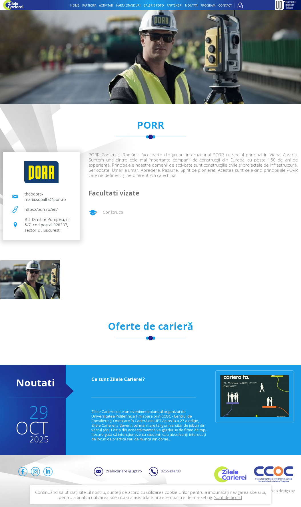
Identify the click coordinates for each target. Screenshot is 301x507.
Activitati (106, 5)
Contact (225, 5)
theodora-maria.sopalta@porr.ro (45, 196)
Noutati (191, 5)
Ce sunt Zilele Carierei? (118, 379)
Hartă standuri (128, 5)
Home (74, 5)
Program (207, 5)
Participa (89, 5)
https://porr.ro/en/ (41, 209)
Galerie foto (153, 5)
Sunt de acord (228, 497)
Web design (280, 490)
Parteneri (174, 5)
